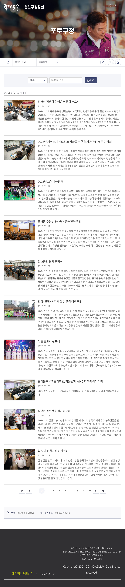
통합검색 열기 (115, 5)
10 (89, 490)
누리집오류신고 (47, 574)
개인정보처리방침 (22, 573)
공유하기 (103, 62)
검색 (91, 80)
